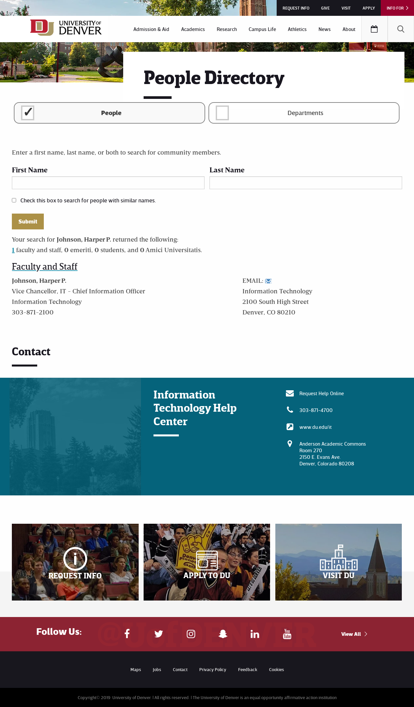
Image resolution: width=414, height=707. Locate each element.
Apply (369, 8)
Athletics (297, 29)
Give (325, 8)
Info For (395, 8)
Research (227, 29)
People (111, 112)
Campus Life (262, 29)
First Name (29, 169)
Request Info (296, 8)
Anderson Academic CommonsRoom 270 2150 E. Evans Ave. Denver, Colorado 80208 (332, 453)
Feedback (247, 669)
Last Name (226, 169)
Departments (305, 112)
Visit (346, 8)
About (349, 29)
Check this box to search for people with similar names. (88, 200)
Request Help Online (321, 393)
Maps (135, 669)
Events (374, 29)
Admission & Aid (151, 29)
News (324, 29)
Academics (193, 29)
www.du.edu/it (315, 427)
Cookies (276, 669)
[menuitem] (151, 29)
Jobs (157, 669)
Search (401, 29)
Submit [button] (27, 221)
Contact (180, 669)
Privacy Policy (212, 669)
